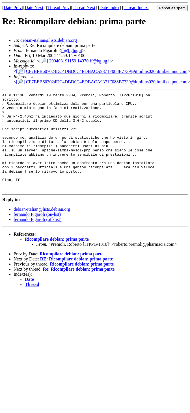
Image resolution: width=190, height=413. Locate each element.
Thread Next (84, 7)
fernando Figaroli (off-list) (37, 238)
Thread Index (136, 7)
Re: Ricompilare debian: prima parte (79, 288)
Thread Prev (58, 7)
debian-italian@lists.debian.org (48, 40)
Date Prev (13, 7)
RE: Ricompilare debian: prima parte (76, 278)
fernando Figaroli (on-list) (37, 233)
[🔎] (43, 60)
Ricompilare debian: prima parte (57, 258)
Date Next (34, 7)
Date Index (110, 7)
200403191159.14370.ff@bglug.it (80, 60)
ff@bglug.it (71, 50)
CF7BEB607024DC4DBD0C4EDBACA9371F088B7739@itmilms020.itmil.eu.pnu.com (106, 71)
